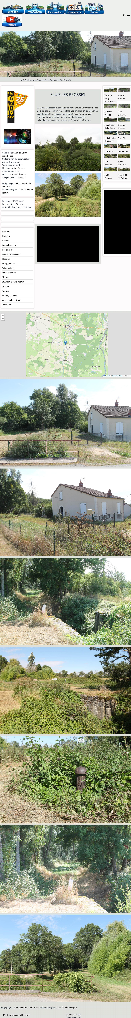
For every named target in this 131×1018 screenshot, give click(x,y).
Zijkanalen (6, 304)
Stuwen (5, 286)
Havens (5, 240)
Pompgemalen (8, 263)
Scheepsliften (8, 268)
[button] (65, 342)
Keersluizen (7, 249)
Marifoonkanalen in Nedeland (16, 1015)
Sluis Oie (122, 138)
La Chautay (123, 151)
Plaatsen (6, 259)
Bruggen (6, 236)
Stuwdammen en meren (13, 281)
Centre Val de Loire (80, 114)
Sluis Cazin (109, 151)
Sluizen (5, 277)
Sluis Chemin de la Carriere (26, 1007)
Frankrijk (22, 177)
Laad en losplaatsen (11, 254)
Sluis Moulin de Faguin (67, 1007)
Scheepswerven (9, 272)
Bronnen (6, 231)
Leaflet (106, 376)
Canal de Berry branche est (85, 107)
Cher (51, 114)
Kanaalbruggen (9, 245)
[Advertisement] (67, 244)
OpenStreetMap (117, 376)
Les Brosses (19, 168)
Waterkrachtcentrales (11, 300)
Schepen (70, 1014)
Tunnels (5, 291)
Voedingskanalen (10, 295)
